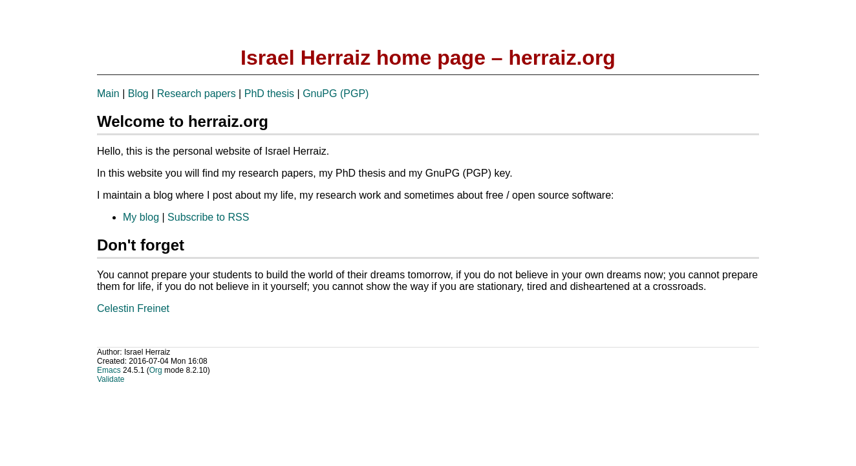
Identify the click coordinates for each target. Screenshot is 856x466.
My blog (141, 217)
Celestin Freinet (133, 308)
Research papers (196, 93)
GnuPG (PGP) (336, 93)
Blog (138, 93)
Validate (110, 379)
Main (108, 93)
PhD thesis (269, 93)
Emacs (109, 370)
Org (155, 370)
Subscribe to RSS (208, 217)
